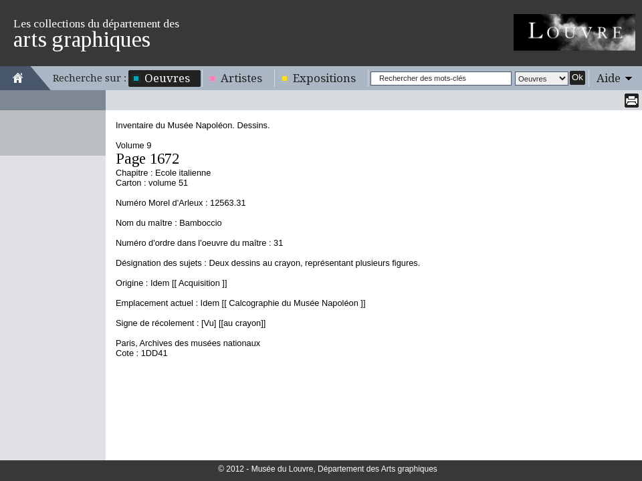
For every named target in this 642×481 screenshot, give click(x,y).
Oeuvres (167, 78)
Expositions (324, 78)
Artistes (241, 78)
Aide (609, 78)
